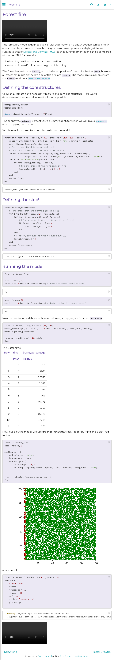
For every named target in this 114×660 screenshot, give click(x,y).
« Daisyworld (9, 651)
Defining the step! (20, 199)
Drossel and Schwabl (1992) (39, 51)
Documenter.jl (45, 656)
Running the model (22, 266)
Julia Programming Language (74, 656)
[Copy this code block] (108, 104)
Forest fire (14, 14)
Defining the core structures (31, 87)
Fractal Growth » (102, 651)
